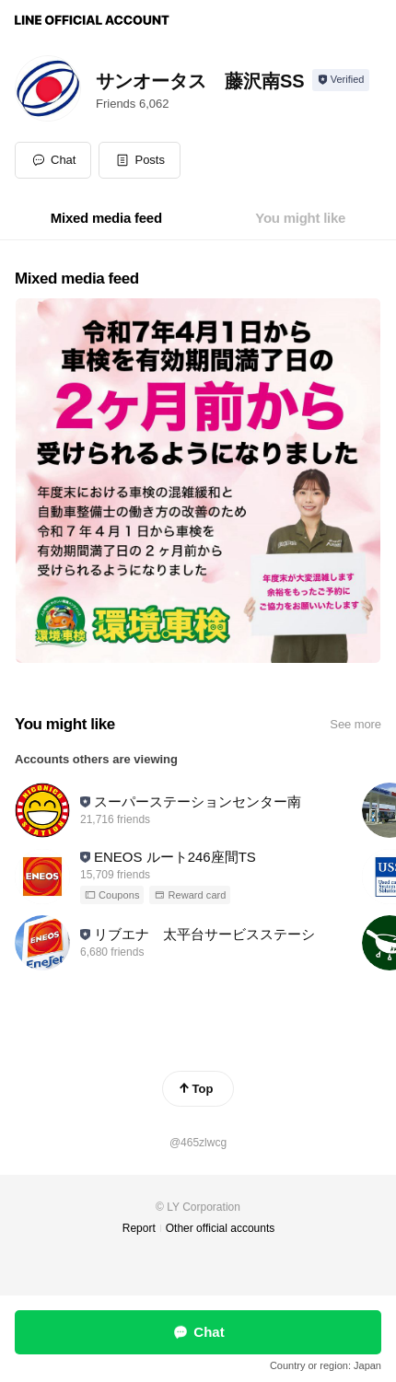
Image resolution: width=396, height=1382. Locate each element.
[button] (140, 160)
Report (139, 1228)
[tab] (106, 218)
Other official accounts (220, 1228)
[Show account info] (341, 80)
